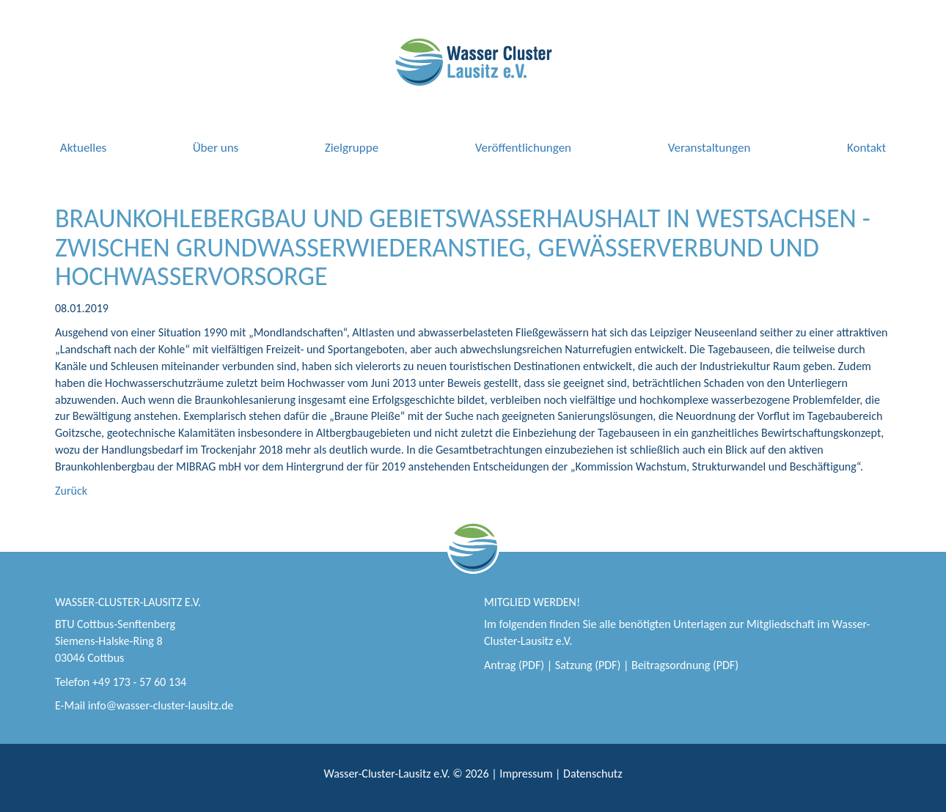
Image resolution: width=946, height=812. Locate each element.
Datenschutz (592, 773)
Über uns (216, 147)
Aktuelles (83, 147)
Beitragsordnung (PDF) (684, 665)
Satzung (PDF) (588, 665)
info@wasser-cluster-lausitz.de (161, 705)
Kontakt (866, 147)
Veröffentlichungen (523, 147)
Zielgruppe (351, 147)
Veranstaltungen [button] (709, 147)
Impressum (525, 773)
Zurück (71, 491)
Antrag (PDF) (514, 665)
